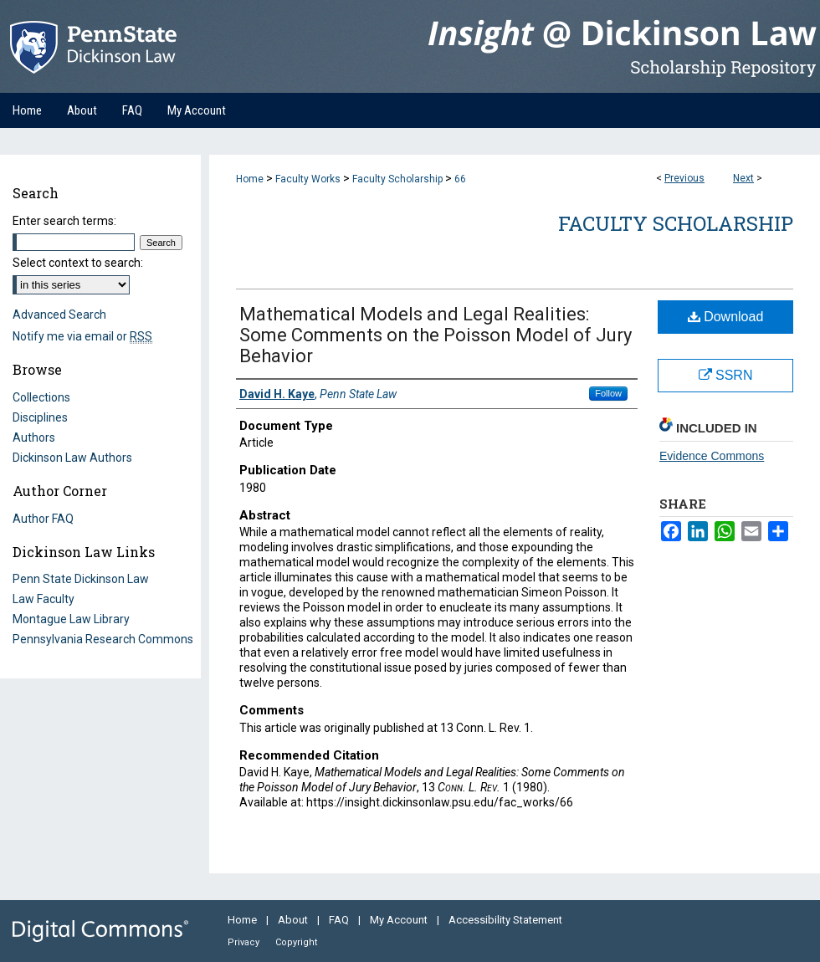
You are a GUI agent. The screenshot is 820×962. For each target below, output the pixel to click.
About (294, 919)
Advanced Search (59, 314)
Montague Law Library (71, 619)
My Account (400, 919)
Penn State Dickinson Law (81, 579)
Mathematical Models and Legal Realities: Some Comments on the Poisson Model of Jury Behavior (435, 335)
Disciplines (40, 417)
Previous (684, 178)
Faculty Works (308, 179)
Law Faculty (43, 599)
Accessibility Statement (505, 919)
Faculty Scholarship (397, 179)
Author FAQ (43, 518)
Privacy (245, 942)
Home (250, 179)
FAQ (340, 919)
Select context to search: (78, 262)
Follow (608, 393)
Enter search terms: (64, 221)
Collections (41, 397)
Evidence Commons (711, 456)
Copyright (296, 942)
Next (743, 178)
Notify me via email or (82, 336)
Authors (34, 437)
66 (460, 179)
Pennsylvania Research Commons (103, 639)
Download (726, 317)
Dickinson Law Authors (72, 457)
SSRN (726, 375)
